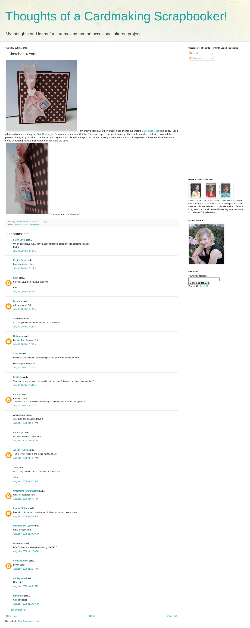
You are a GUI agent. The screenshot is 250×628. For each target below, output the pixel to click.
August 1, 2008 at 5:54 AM (25, 423)
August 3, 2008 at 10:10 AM (26, 534)
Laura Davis (19, 240)
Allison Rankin (20, 450)
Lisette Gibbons (21, 508)
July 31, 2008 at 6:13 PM (24, 309)
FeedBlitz (204, 286)
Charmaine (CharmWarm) (26, 491)
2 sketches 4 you (20, 225)
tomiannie (18, 596)
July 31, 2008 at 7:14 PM (24, 327)
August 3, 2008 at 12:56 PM (26, 551)
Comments (196, 58)
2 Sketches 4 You (151, 131)
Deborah (17, 301)
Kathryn (17, 394)
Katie (15, 278)
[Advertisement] (200, 119)
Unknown (18, 336)
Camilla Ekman (20, 561)
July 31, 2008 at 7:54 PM (24, 385)
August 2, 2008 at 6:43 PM (25, 499)
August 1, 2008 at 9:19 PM (25, 440)
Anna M (17, 353)
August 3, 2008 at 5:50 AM (25, 516)
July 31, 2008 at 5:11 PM (24, 268)
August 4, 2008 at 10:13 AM (26, 604)
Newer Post (11, 616)
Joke (15, 467)
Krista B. (17, 377)
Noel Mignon (34, 225)
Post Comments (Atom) (29, 621)
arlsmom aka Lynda (23, 526)
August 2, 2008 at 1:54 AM (25, 458)
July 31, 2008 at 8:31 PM (24, 405)
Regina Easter (20, 260)
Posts (194, 53)
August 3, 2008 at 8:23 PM (25, 586)
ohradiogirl (18, 432)
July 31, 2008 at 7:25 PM (24, 344)
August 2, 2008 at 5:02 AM (25, 481)
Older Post (172, 616)
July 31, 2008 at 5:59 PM (24, 292)
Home (92, 616)
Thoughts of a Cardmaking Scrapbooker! (116, 16)
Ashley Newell (20, 578)
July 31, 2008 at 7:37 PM (24, 367)
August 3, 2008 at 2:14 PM (25, 569)
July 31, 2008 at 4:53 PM (24, 251)
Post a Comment (17, 610)
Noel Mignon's (50, 134)
